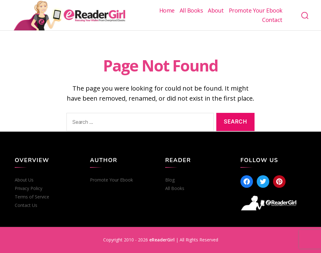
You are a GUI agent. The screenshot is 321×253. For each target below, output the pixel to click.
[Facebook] (246, 181)
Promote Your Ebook (255, 10)
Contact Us (26, 205)
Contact (272, 20)
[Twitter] (263, 181)
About (216, 10)
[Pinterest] (279, 181)
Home (167, 10)
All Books (191, 10)
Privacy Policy (28, 188)
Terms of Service (32, 197)
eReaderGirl (162, 240)
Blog (170, 180)
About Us (24, 180)
